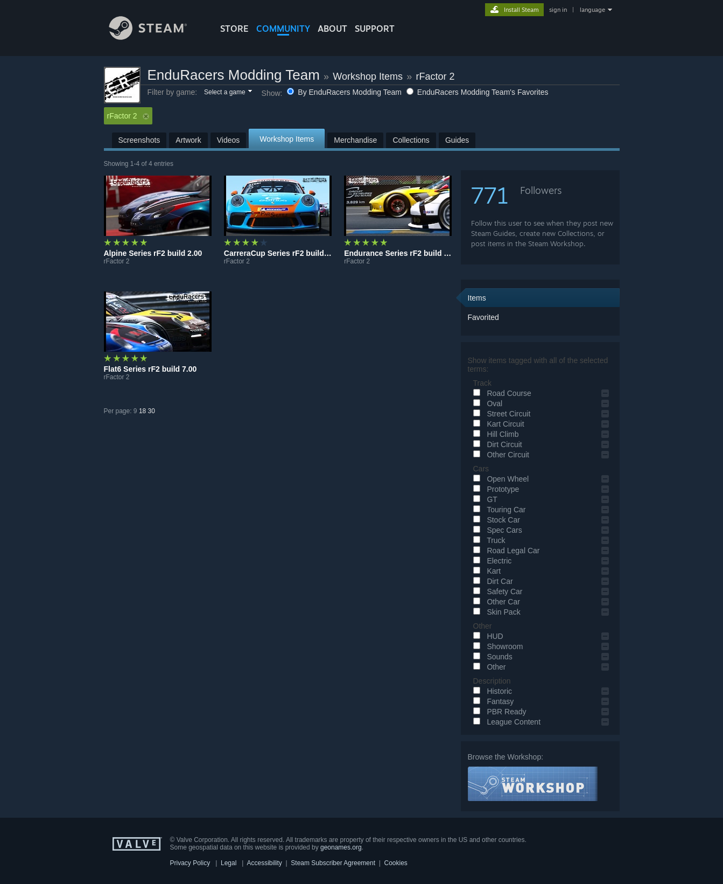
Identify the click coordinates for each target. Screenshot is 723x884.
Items (477, 298)
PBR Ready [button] (498, 711)
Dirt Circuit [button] (496, 444)
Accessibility (264, 863)
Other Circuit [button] (499, 454)
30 (151, 411)
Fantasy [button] (492, 701)
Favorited (483, 317)
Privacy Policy (190, 863)
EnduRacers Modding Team (234, 75)
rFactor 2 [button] (128, 116)
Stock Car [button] (495, 520)
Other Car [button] (495, 601)
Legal (228, 863)
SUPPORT (375, 28)
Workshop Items (368, 76)
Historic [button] (491, 691)
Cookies (396, 863)
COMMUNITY (283, 28)
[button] (227, 92)
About (332, 28)
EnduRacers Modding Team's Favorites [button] (477, 92)
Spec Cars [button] (496, 530)
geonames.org (341, 847)
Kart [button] (485, 571)
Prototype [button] (495, 489)
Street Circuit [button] (500, 413)
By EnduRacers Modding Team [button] (345, 92)
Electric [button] (491, 560)
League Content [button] (505, 722)
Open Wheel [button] (499, 479)
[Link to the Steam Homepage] (156, 36)
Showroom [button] (496, 646)
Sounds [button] (491, 656)
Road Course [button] (500, 393)
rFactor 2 (435, 76)
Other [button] (488, 667)
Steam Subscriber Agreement (333, 863)
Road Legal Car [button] (505, 550)
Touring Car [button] (498, 509)
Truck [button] (488, 540)
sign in (558, 9)
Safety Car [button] (496, 591)
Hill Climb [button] (494, 434)
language (592, 9)
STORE (234, 28)
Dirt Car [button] (491, 581)
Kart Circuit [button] (497, 424)
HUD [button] (486, 636)
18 (142, 411)
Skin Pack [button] (495, 612)
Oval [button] (486, 403)
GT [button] (483, 499)
